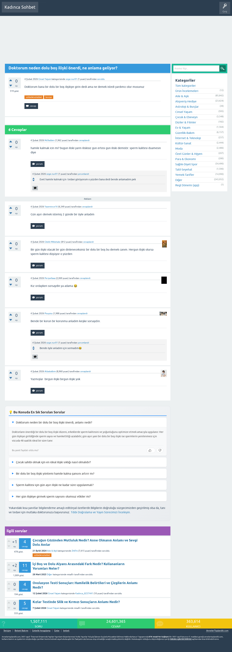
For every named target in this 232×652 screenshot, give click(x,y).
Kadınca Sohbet (20, 7)
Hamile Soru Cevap (127, 9)
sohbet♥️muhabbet (34, 97)
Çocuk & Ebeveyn (186, 117)
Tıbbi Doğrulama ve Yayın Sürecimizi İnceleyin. (101, 512)
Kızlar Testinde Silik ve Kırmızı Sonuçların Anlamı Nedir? (76, 602)
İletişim (7, 631)
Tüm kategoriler (185, 85)
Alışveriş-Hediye (186, 101)
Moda (179, 148)
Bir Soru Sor (108, 9)
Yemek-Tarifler (184, 174)
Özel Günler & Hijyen (188, 153)
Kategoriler (78, 9)
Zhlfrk (75, 551)
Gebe (56, 631)
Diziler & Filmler (185, 122)
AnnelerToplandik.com (217, 630)
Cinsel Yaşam (44, 79)
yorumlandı (83, 174)
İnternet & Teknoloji (188, 138)
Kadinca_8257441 (84, 593)
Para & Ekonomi (185, 159)
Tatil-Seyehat (183, 169)
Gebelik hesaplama (41, 631)
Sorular (45, 9)
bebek (66, 631)
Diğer (50, 574)
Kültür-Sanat (183, 143)
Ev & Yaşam (182, 127)
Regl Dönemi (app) (187, 185)
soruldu (101, 79)
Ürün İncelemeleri (186, 90)
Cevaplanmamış (60, 9)
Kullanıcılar (93, 9)
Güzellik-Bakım (185, 132)
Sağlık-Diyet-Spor (186, 164)
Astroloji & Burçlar (187, 106)
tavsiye (48, 97)
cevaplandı (84, 140)
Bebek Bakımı (148, 9)
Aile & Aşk (52, 551)
